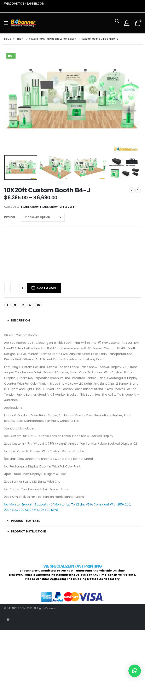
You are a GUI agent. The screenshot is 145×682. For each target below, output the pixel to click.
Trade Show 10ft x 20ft (57, 207)
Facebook (7, 305)
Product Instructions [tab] (28, 531)
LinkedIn (23, 305)
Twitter (15, 305)
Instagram (8, 619)
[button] (134, 671)
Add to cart (46, 288)
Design (9, 217)
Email (38, 305)
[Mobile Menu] (7, 23)
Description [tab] (20, 320)
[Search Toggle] (117, 23)
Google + (30, 305)
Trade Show (30, 207)
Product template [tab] (25, 521)
